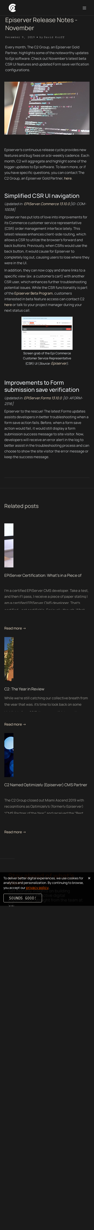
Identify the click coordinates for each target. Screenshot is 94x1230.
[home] (12, 8)
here (68, 178)
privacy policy (37, 887)
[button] (84, 8)
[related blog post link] (46, 545)
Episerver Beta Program (33, 293)
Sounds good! (23, 898)
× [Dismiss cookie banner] (89, 878)
